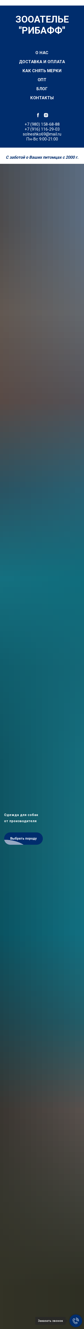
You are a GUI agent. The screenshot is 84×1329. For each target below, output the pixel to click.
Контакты (42, 97)
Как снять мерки (42, 70)
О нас (42, 52)
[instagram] (46, 115)
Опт (42, 79)
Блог (42, 88)
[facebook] (38, 115)
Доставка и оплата (42, 61)
